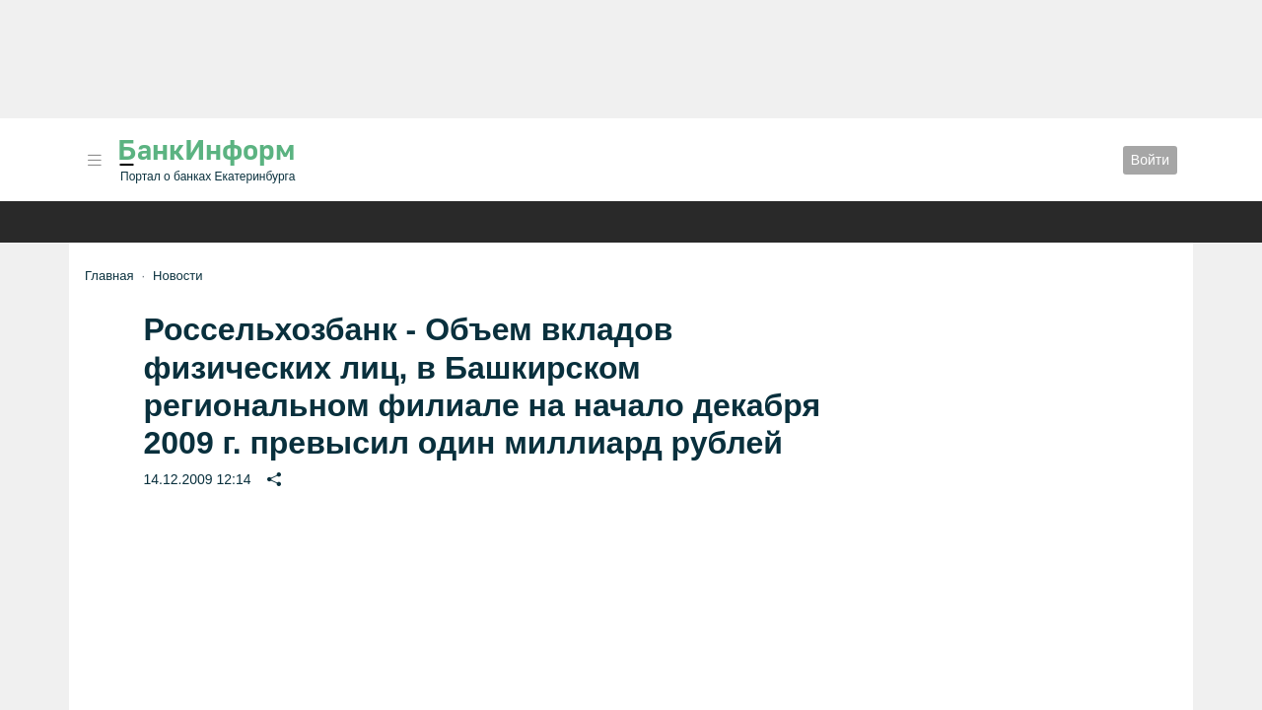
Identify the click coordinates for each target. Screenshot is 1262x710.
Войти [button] (1150, 160)
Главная (109, 275)
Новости (177, 275)
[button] (95, 160)
